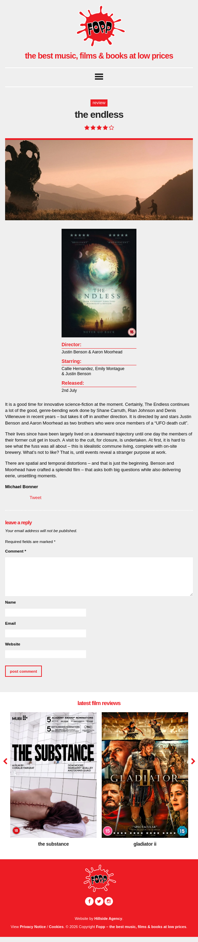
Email (10, 623)
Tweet (36, 497)
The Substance (53, 843)
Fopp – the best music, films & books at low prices (141, 927)
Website (12, 644)
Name (10, 602)
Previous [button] (5, 761)
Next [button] (192, 761)
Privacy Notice (33, 927)
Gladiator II (144, 843)
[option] (53, 781)
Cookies (56, 927)
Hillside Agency (108, 918)
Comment (15, 551)
